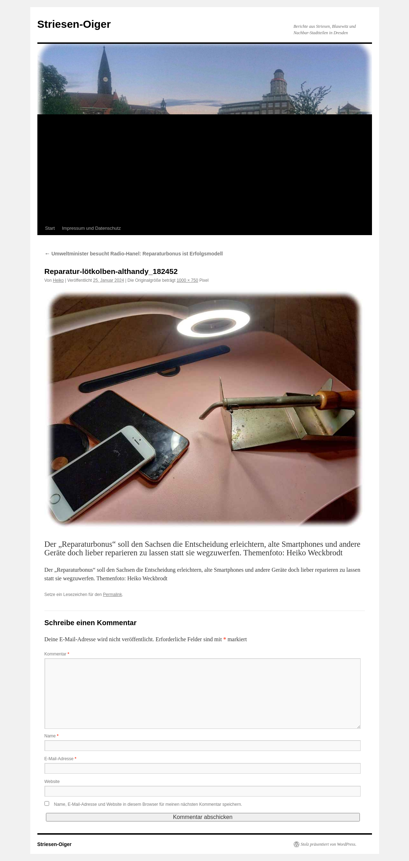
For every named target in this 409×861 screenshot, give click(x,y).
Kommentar (56, 654)
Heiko (58, 280)
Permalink (112, 594)
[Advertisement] (204, 168)
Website (52, 781)
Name (51, 735)
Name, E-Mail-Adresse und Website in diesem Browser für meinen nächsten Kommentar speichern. (148, 804)
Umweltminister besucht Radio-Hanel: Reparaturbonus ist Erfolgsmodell (133, 253)
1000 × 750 (187, 280)
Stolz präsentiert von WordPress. (329, 844)
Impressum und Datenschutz (91, 228)
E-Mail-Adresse (60, 758)
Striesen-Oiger (74, 24)
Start (50, 228)
